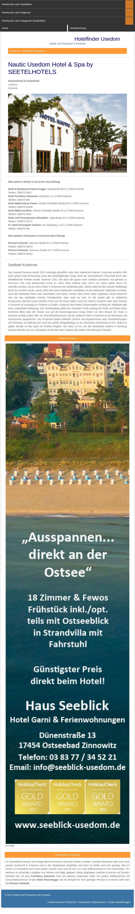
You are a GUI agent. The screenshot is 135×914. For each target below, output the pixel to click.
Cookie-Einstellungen (119, 902)
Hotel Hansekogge (47, 879)
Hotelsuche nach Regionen (16, 12)
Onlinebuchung (78, 28)
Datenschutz (99, 902)
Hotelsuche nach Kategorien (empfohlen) (24, 20)
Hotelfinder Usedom (97, 39)
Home (5, 28)
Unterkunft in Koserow (26, 865)
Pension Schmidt (19, 883)
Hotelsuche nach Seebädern (17, 4)
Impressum (84, 902)
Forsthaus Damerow (43, 876)
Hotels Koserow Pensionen (61, 902)
